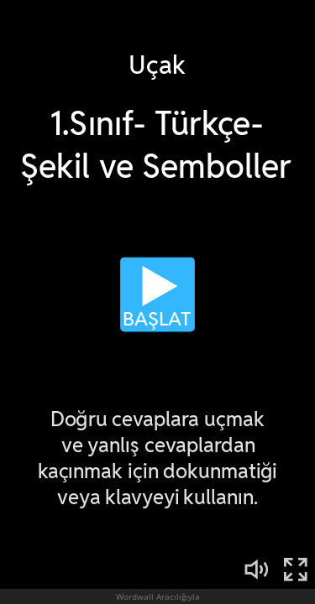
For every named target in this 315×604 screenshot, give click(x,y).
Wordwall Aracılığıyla (158, 596)
